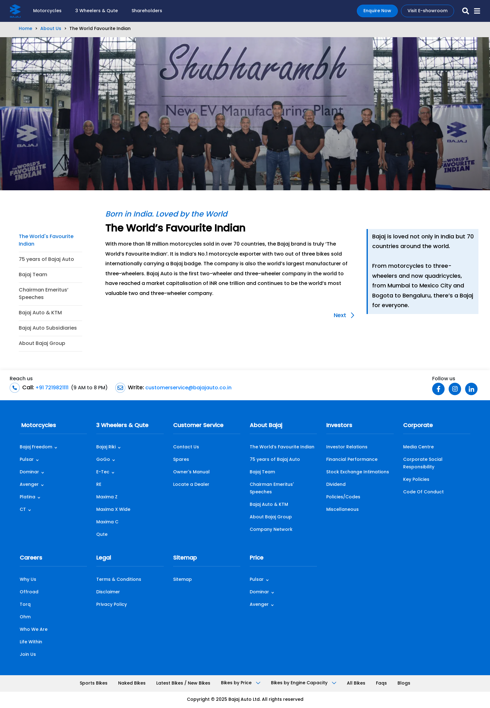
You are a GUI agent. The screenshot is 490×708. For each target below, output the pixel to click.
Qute (102, 534)
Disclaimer (108, 592)
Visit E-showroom (428, 11)
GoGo (103, 459)
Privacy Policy (111, 604)
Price (256, 558)
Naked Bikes (132, 683)
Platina (27, 497)
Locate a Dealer (191, 484)
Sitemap (185, 558)
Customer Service (198, 426)
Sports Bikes (94, 683)
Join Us (28, 654)
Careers (31, 558)
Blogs (404, 683)
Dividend (336, 484)
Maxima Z (107, 497)
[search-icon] (463, 10)
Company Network (271, 529)
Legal (103, 558)
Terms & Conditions (118, 579)
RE (98, 484)
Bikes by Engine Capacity (303, 683)
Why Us (28, 579)
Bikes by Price (240, 683)
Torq (25, 604)
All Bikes (356, 683)
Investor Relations (347, 447)
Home (25, 29)
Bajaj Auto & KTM (40, 313)
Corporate (418, 426)
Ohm (25, 617)
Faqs (381, 683)
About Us (50, 29)
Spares (181, 459)
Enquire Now (377, 11)
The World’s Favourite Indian (282, 447)
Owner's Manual (191, 472)
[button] (474, 10)
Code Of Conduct (423, 492)
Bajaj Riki (106, 447)
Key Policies (416, 479)
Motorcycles (47, 11)
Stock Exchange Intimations (357, 472)
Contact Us (186, 447)
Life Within (31, 642)
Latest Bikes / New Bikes (183, 683)
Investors (339, 426)
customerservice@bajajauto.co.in (188, 388)
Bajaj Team (33, 274)
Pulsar (27, 459)
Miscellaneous (342, 509)
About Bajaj (266, 426)
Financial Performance (352, 459)
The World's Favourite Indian (46, 240)
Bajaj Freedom (36, 447)
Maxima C (107, 522)
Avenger (29, 484)
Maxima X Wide (113, 509)
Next (344, 315)
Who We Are (34, 629)
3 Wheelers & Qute (96, 11)
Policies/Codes (343, 497)
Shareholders (147, 11)
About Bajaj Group (42, 343)
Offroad (29, 592)
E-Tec (102, 472)
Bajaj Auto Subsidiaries (48, 328)
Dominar (29, 472)
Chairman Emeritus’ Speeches (43, 294)
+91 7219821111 (51, 388)
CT (23, 509)
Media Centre (418, 447)
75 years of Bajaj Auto (46, 259)
